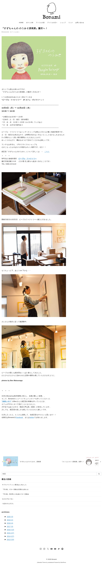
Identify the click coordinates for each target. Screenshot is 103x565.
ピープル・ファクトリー (27, 158)
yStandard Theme (41, 562)
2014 (10, 536)
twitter (32, 417)
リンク (70, 22)
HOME (21, 22)
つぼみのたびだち (8, 503)
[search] (98, 474)
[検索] (51, 474)
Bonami (54, 559)
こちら (46, 151)
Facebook (19, 417)
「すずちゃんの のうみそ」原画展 (30, 461)
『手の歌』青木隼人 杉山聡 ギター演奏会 (15, 494)
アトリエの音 (40, 22)
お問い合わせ (79, 22)
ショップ (63, 22)
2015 (10, 533)
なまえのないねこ (8, 499)
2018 (10, 523)
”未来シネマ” (7, 401)
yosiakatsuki (51, 562)
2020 (10, 517)
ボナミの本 (29, 22)
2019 (10, 520)
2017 (10, 526)
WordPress (63, 562)
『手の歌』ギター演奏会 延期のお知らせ (15, 489)
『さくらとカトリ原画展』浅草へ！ (72, 461)
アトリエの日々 (52, 22)
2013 (10, 539)
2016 (10, 530)
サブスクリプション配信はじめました (14, 484)
